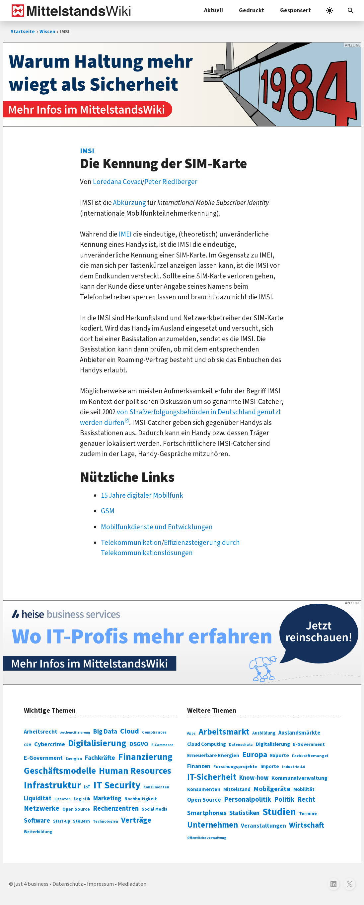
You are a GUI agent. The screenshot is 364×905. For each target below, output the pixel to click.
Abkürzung (129, 203)
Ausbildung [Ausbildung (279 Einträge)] (263, 733)
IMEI (125, 234)
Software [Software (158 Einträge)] (37, 820)
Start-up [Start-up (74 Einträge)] (61, 821)
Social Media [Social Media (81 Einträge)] (155, 809)
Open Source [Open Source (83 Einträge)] (76, 809)
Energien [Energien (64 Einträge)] (74, 758)
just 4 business (31, 884)
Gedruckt (251, 10)
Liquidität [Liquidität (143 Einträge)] (37, 798)
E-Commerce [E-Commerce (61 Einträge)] (162, 745)
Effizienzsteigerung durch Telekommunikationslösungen (170, 548)
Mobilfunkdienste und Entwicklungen (157, 527)
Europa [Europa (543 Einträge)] (254, 754)
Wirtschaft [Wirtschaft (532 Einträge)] (306, 825)
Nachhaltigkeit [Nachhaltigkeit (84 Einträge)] (140, 799)
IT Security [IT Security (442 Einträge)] (117, 785)
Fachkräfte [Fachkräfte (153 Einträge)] (100, 757)
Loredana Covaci (117, 182)
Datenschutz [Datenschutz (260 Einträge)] (241, 745)
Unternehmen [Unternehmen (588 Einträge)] (212, 825)
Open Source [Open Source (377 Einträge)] (204, 800)
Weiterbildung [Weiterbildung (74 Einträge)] (38, 832)
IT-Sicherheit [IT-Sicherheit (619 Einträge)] (211, 777)
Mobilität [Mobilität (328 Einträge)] (304, 789)
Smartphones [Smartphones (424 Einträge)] (206, 813)
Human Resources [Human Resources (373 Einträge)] (135, 770)
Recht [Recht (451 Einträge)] (306, 799)
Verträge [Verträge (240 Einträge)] (136, 820)
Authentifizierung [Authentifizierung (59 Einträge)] (75, 732)
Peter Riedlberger (170, 182)
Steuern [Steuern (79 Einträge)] (81, 821)
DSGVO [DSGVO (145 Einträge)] (138, 744)
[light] (329, 10)
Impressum (100, 884)
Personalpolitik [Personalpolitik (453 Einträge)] (247, 799)
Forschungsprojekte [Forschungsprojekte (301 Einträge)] (235, 766)
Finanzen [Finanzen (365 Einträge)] (198, 766)
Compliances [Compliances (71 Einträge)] (154, 732)
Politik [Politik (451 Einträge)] (284, 799)
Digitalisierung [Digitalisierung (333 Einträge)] (273, 744)
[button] (350, 10)
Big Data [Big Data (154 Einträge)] (105, 731)
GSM (107, 511)
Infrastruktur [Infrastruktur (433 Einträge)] (52, 785)
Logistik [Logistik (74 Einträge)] (82, 799)
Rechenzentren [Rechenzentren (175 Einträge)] (116, 808)
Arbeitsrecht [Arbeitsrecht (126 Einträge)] (40, 732)
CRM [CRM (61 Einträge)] (27, 745)
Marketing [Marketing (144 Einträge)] (107, 798)
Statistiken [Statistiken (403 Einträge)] (244, 813)
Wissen (47, 31)
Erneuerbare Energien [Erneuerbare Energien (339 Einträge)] (213, 755)
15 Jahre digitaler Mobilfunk (142, 495)
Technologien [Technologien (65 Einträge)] (105, 821)
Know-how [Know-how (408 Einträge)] (253, 777)
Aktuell (213, 10)
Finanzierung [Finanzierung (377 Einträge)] (145, 756)
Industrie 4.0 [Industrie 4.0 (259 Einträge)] (293, 766)
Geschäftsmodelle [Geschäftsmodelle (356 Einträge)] (60, 770)
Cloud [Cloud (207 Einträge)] (129, 731)
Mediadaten (132, 884)
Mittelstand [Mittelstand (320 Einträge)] (237, 789)
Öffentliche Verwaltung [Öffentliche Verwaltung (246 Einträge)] (206, 837)
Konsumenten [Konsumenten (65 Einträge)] (156, 787)
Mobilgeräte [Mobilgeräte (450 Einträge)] (272, 789)
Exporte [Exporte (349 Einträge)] (279, 755)
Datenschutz (67, 884)
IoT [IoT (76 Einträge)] (87, 787)
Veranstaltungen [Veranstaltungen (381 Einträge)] (263, 826)
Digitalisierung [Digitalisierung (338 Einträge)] (97, 743)
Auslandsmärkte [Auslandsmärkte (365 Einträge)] (299, 733)
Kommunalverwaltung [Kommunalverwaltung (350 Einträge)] (299, 778)
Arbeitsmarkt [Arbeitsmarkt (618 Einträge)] (224, 732)
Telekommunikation (131, 543)
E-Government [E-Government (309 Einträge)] (309, 744)
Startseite (23, 31)
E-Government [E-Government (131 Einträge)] (43, 758)
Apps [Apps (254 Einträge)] (191, 733)
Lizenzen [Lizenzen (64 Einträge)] (62, 799)
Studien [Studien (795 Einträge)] (279, 812)
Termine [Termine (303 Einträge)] (308, 813)
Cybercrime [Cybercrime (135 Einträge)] (49, 744)
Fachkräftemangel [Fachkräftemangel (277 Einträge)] (310, 756)
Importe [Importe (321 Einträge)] (269, 766)
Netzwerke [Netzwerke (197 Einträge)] (41, 808)
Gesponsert (295, 10)
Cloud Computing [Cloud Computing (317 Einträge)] (206, 744)
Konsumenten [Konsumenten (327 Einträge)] (203, 789)
